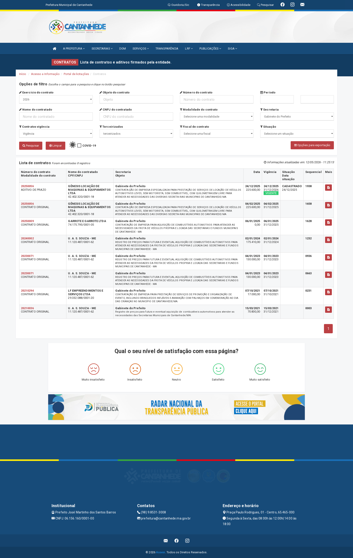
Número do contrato (196, 92)
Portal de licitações (76, 74)
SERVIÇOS (141, 48)
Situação (268, 126)
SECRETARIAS (102, 48)
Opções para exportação (312, 145)
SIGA (232, 48)
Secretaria (269, 109)
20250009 (27, 221)
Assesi (160, 552)
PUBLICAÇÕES (210, 48)
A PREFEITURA (74, 48)
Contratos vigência (34, 126)
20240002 (27, 238)
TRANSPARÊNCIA (167, 48)
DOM (122, 48)
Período (267, 92)
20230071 (27, 256)
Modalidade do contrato (198, 109)
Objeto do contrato (114, 92)
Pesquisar (31, 145)
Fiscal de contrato (194, 126)
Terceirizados (111, 126)
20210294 (27, 290)
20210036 (27, 308)
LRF (189, 48)
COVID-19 (89, 145)
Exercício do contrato (36, 92)
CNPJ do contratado (116, 109)
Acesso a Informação (45, 74)
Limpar (55, 145)
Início (22, 74)
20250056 (27, 186)
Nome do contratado (35, 109)
